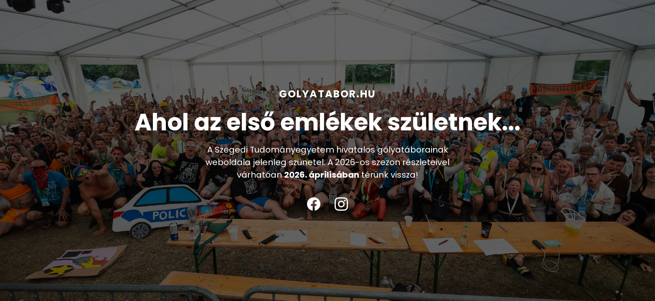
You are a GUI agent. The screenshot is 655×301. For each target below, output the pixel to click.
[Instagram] (341, 204)
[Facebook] (313, 204)
